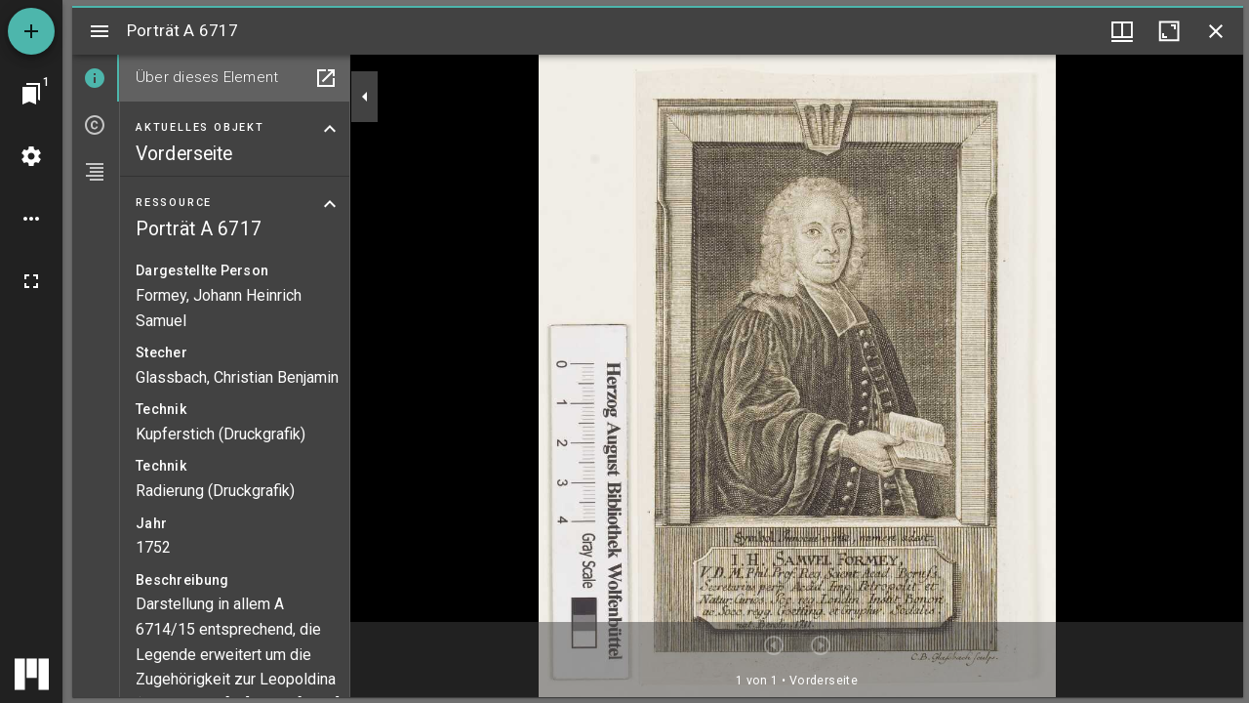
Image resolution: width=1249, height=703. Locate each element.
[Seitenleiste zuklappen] (365, 96)
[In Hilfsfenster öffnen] (325, 78)
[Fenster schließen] (1215, 31)
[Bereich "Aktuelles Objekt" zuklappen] (330, 129)
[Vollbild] (31, 281)
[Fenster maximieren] (1169, 31)
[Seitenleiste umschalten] (99, 31)
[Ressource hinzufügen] (31, 31)
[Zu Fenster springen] (31, 93)
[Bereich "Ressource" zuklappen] (330, 204)
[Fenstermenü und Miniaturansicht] (1122, 31)
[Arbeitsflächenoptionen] (31, 218)
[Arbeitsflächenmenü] (31, 156)
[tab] (95, 78)
